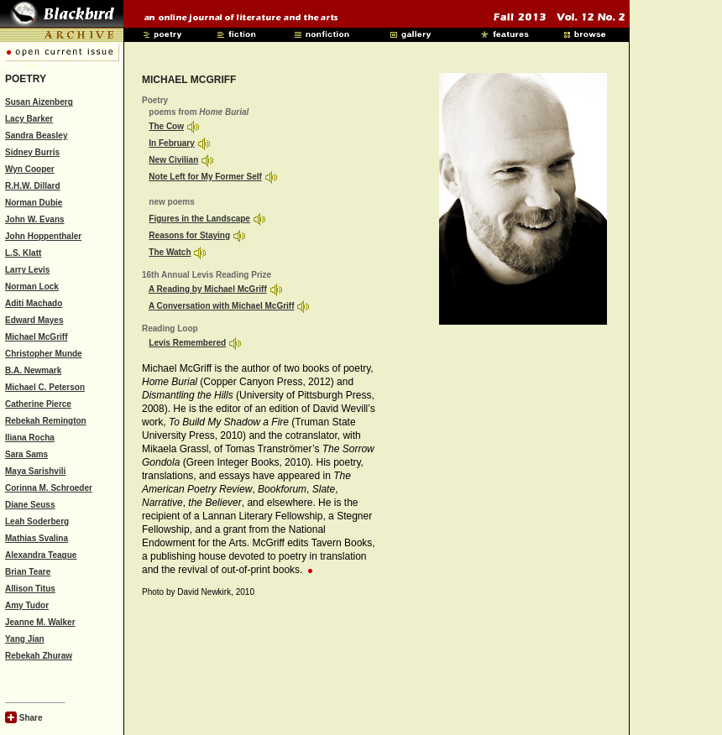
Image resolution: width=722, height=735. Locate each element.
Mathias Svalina (36, 538)
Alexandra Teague (40, 555)
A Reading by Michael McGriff (208, 289)
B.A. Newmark (33, 370)
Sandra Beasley (36, 135)
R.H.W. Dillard (32, 185)
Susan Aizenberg (39, 102)
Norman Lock (32, 286)
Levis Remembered (187, 342)
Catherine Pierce (38, 404)
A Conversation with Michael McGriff (222, 305)
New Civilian (173, 159)
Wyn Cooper (30, 169)
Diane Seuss (30, 504)
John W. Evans (35, 219)
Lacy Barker (29, 118)
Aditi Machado (33, 303)
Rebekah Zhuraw (38, 655)
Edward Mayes (34, 320)
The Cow (166, 126)
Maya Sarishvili (35, 471)
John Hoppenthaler (43, 236)
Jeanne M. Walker (40, 622)
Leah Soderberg (37, 521)
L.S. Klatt (23, 253)
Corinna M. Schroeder (48, 488)
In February (171, 143)
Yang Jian (24, 639)
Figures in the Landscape (199, 218)
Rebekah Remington (45, 420)
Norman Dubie (33, 202)
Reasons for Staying (189, 235)
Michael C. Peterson (45, 387)
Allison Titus (30, 588)
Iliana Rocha (30, 437)
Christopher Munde (43, 353)
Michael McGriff (36, 336)
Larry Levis (27, 269)
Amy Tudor (27, 605)
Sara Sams (26, 454)
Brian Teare (27, 571)
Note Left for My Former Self (205, 176)
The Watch (170, 252)
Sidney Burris (32, 152)
